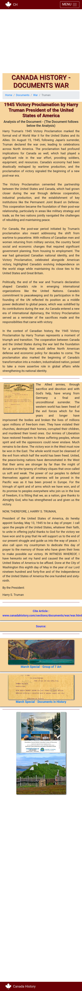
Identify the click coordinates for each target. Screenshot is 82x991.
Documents (23, 95)
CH (15, 5)
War (35, 95)
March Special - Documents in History (41, 701)
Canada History (24, 986)
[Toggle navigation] (74, 986)
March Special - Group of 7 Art (41, 666)
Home (8, 95)
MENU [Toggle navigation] (69, 4)
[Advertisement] (31, 42)
